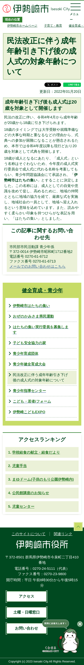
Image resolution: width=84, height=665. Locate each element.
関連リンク (63, 534)
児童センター (23, 506)
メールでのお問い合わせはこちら (37, 266)
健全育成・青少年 (42, 290)
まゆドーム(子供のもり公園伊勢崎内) (43, 479)
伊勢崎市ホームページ (22, 25)
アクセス (26, 596)
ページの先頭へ (78, 526)
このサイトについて (29, 534)
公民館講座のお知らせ (30, 493)
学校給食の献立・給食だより (36, 452)
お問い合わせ (26, 628)
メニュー (75, 12)
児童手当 (19, 466)
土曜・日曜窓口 (26, 612)
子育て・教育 (53, 25)
